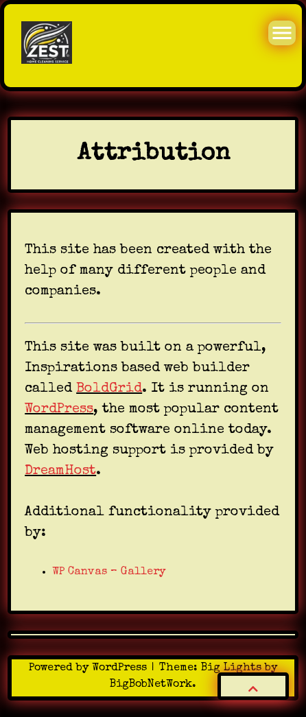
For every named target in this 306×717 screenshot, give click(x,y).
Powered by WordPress (89, 668)
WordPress (59, 409)
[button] (253, 686)
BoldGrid (109, 389)
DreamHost (60, 471)
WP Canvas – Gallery (108, 572)
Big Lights (231, 668)
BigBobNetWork (151, 684)
